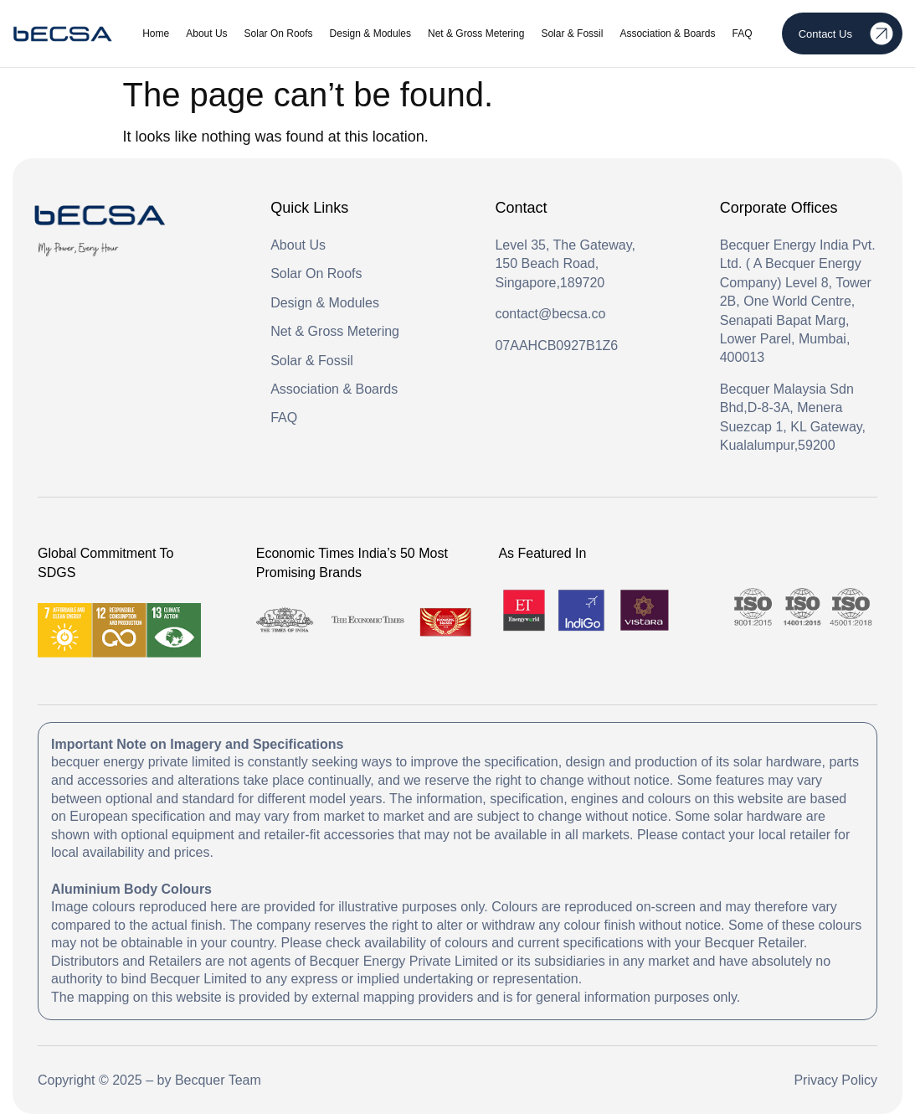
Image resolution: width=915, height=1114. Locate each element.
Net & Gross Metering (476, 33)
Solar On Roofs (278, 33)
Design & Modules (370, 33)
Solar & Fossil (572, 33)
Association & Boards (667, 33)
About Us (206, 33)
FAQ (742, 33)
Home (155, 33)
